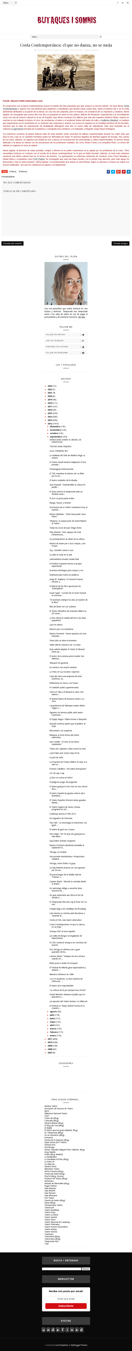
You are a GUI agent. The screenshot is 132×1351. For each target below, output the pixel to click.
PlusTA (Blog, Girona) (54, 1176)
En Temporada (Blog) (53, 1133)
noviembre (56, 430)
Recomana (49, 1181)
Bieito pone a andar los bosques (64, 963)
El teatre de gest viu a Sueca (62, 829)
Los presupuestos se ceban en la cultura (67, 539)
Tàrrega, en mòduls (58, 852)
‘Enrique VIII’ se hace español (62, 931)
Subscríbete (66, 1306)
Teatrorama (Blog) (52, 1239)
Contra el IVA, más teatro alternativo (66, 920)
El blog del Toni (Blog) (54, 1125)
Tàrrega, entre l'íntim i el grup (62, 863)
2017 (50, 406)
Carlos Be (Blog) (51, 1118)
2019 (50, 400)
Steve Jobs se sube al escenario (63, 640)
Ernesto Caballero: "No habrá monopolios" (68, 769)
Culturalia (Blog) (51, 1120)
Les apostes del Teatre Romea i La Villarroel (68, 1001)
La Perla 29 (49, 1162)
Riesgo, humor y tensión (60, 503)
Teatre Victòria (50, 1232)
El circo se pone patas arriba (62, 498)
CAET (47, 1116)
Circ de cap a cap (57, 773)
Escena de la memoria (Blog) (56, 1140)
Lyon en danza (56, 625)
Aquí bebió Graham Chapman (62, 841)
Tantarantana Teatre (53, 1205)
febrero (54, 1032)
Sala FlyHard (49, 1193)
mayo (53, 1022)
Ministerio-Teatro (51, 1169)
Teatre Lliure (49, 1220)
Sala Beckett (49, 1190)
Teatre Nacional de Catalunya (57, 1222)
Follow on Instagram (66, 353)
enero (53, 1035)
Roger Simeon (50, 1186)
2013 (50, 420)
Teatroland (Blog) (52, 1236)
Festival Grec (50, 1145)
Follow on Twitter (66, 335)
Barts (46, 1111)
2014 (50, 417)
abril (52, 1025)
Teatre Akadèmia (51, 1210)
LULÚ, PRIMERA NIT (59, 451)
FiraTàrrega (49, 1147)
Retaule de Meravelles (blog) (56, 1183)
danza (57, 50)
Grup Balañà (49, 1152)
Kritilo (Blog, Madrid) (53, 1154)
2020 (50, 396)
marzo (53, 1029)
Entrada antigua (120, 243)
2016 (50, 410)
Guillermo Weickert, (110, 120)
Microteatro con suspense (61, 730)
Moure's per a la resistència (61, 629)
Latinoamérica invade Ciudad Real (64, 559)
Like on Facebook (66, 341)
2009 (50, 1046)
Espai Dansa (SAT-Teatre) (55, 1142)
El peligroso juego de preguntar (63, 782)
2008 (50, 1049)
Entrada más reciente (12, 243)
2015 (50, 413)
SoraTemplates (61, 1345)
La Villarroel (49, 1164)
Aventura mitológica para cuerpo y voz (66, 570)
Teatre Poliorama (51, 1224)
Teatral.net (49, 1207)
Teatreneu (48, 1234)
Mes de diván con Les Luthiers (63, 606)
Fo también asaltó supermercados (64, 687)
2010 (50, 1042)
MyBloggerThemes (79, 1345)
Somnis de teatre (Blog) (54, 1200)
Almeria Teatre (50, 1106)
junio (53, 1018)
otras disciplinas (76, 50)
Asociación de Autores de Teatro (58, 1108)
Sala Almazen (50, 1188)
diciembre (55, 426)
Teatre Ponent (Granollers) (56, 1227)
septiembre (56, 437)
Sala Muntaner (50, 1195)
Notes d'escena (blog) (53, 1171)
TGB (46, 1244)
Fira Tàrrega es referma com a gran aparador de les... (65, 950)
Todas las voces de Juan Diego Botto (66, 528)
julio (52, 1015)
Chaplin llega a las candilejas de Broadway (68, 909)
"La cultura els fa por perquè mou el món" (68, 990)
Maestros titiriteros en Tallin (62, 974)
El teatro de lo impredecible (61, 986)
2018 (50, 403)
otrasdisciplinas (91, 50)
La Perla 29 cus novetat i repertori (64, 672)
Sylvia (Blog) (49, 1203)
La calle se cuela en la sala (61, 555)
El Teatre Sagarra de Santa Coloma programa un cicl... (65, 808)
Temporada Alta (51, 1241)
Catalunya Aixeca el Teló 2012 (63, 814)
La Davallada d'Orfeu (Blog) (56, 1159)
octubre (54, 433)
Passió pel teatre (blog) (54, 1174)
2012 (50, 424)
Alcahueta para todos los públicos (64, 575)
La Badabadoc (50, 1157)
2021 (50, 393)
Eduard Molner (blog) (53, 1123)
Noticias (64, 50)
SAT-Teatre (49, 1198)
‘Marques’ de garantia (59, 663)
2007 (50, 1053)
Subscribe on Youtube (66, 347)
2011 (50, 1039)
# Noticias (23, 171)
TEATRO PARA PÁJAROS (60, 446)
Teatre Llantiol (50, 1217)
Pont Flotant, (39, 159)
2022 (50, 389)
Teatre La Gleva (51, 1215)
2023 (50, 386)
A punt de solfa (56, 757)
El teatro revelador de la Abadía (63, 480)
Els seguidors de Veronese (61, 818)
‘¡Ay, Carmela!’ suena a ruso (61, 550)
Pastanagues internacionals (61, 469)
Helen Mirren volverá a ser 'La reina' (65, 645)
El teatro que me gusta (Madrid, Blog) (61, 1130)
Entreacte (48, 1137)
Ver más (81, 317)
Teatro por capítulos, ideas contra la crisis (68, 749)
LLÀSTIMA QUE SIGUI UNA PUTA (64, 753)
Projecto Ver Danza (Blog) (55, 1178)
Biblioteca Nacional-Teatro (55, 1113)
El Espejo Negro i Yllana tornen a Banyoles (68, 719)
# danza (12, 171)
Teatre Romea (50, 1229)
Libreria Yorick (50, 1166)
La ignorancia (17, 129)
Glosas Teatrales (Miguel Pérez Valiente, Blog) (64, 1150)
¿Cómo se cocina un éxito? (61, 777)
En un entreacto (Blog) (54, 1135)
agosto (54, 1011)
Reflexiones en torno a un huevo (64, 683)
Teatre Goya (49, 1212)
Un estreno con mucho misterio (63, 667)
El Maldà (48, 1128)
